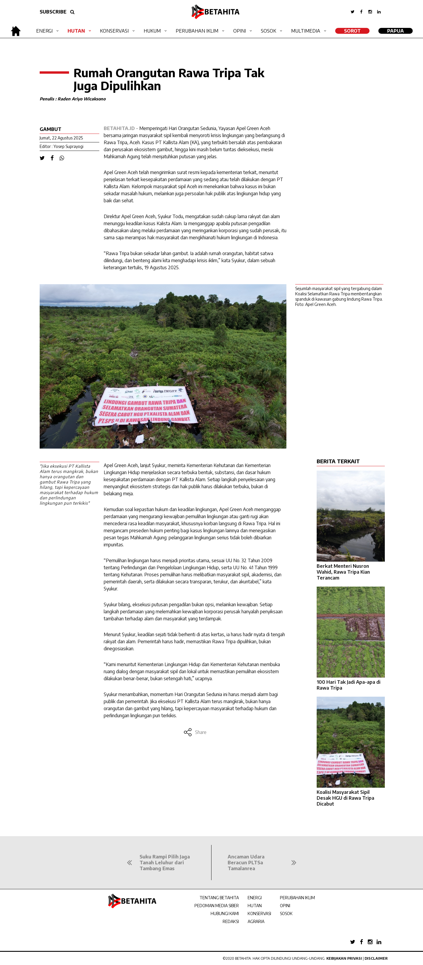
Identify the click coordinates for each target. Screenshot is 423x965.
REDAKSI (231, 921)
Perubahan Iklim (197, 31)
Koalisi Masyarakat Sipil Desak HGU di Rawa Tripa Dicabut (345, 798)
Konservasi (114, 31)
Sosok (268, 31)
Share (195, 732)
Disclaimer (376, 958)
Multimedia (305, 31)
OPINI (285, 905)
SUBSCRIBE (53, 12)
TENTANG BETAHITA (219, 897)
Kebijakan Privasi (344, 958)
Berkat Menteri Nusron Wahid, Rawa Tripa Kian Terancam (343, 572)
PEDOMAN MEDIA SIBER (216, 905)
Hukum (152, 31)
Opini (239, 31)
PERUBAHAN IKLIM (297, 897)
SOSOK (286, 913)
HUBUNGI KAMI (225, 913)
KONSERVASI (259, 913)
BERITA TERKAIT (338, 461)
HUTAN (255, 905)
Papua (395, 31)
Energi (44, 31)
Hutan (76, 31)
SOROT (352, 31)
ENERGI (255, 897)
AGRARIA (256, 921)
